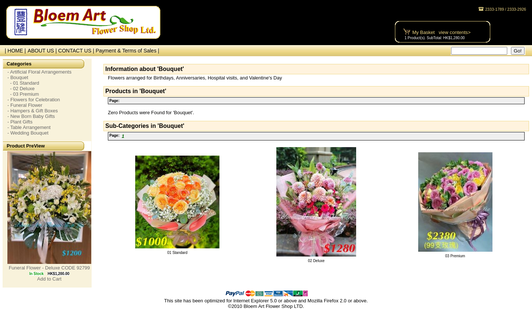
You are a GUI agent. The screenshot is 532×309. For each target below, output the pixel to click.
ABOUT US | (43, 51)
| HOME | (14, 51)
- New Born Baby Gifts (31, 116)
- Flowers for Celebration (33, 99)
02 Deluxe (316, 261)
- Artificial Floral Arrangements (39, 72)
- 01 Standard (23, 83)
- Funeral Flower (24, 105)
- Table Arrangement (29, 127)
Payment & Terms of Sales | (127, 51)
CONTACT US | (77, 51)
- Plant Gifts (20, 122)
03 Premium (455, 256)
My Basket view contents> (441, 32)
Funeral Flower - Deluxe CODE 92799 (49, 268)
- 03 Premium (23, 94)
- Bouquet (17, 77)
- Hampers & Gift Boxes (32, 110)
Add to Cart (49, 279)
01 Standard (177, 253)
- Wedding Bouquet (27, 133)
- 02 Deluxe (21, 88)
